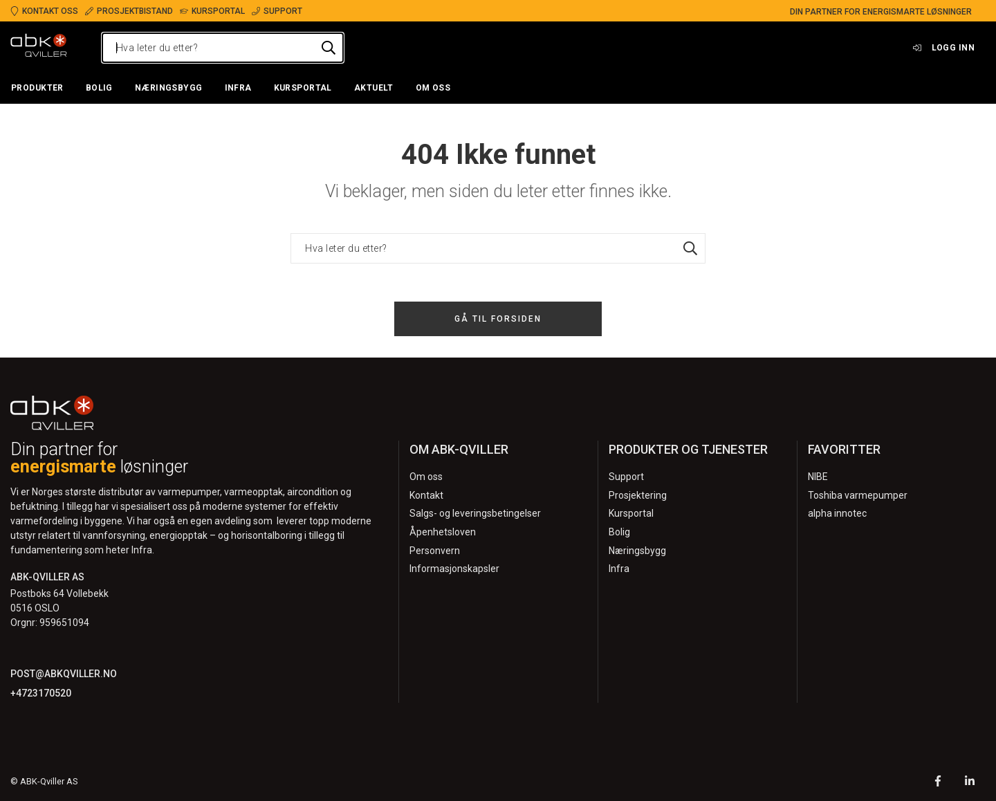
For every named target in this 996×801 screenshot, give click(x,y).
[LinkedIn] (970, 782)
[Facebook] (938, 782)
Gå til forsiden (498, 319)
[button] (37, 88)
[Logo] (38, 47)
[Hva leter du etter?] (223, 48)
